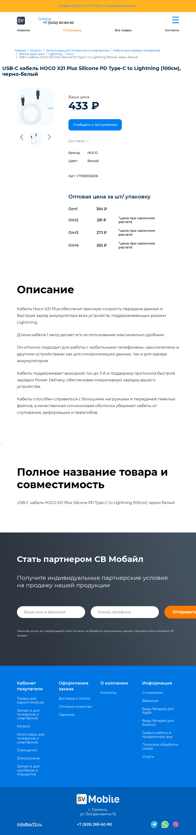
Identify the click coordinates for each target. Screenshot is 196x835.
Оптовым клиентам (75, 707)
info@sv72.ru (29, 824)
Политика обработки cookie (160, 747)
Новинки (23, 30)
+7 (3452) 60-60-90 (58, 23)
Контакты (172, 30)
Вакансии (150, 701)
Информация (157, 683)
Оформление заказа (73, 686)
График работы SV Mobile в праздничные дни (98, 6)
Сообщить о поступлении (95, 125)
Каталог (36, 50)
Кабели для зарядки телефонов (136, 50)
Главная (20, 50)
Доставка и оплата (74, 699)
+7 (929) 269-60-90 (94, 824)
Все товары (123, 30)
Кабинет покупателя (30, 686)
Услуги (148, 757)
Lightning (55, 54)
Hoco (70, 54)
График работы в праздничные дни (157, 735)
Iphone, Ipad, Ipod (31, 54)
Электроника (28, 758)
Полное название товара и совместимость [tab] (92, 478)
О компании (114, 683)
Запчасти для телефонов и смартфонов (28, 714)
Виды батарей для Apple (158, 711)
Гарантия (66, 715)
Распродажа (72, 30)
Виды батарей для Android (158, 723)
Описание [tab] (45, 289)
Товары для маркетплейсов (30, 700)
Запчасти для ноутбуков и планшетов (28, 770)
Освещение (27, 750)
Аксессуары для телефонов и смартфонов (77, 50)
